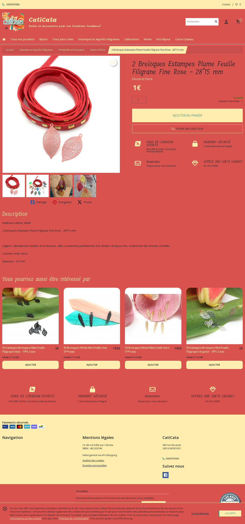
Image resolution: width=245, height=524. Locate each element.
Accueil (10, 49)
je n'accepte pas (200, 513)
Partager (39, 202)
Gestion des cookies (93, 460)
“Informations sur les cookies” (26, 518)
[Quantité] (139, 99)
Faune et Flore (98, 49)
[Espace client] (226, 21)
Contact (226, 4)
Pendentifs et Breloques (71, 49)
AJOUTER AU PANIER (187, 115)
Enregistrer (62, 202)
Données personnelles (94, 465)
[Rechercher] (216, 21)
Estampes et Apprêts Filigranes (36, 49)
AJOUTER (30, 364)
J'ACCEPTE (230, 513)
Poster (84, 202)
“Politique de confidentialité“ (74, 518)
